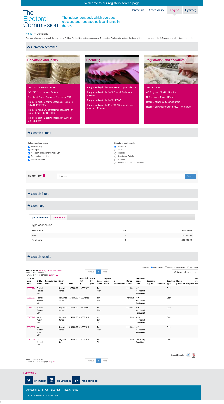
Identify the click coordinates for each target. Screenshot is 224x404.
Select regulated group (38, 143)
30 (57, 275)
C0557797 (31, 298)
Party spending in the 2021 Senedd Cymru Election (112, 87)
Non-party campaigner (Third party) (44, 153)
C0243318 (31, 327)
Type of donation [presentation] (39, 217)
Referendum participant (39, 156)
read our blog (90, 381)
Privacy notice (70, 389)
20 (53, 275)
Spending (119, 153)
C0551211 (31, 308)
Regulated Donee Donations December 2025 (49, 97)
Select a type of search (124, 143)
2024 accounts (153, 87)
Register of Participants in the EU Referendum (168, 107)
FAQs (45, 389)
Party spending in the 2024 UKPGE (104, 100)
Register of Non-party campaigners (163, 102)
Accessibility (156, 10)
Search (190, 176)
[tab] (39, 217)
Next (105, 272)
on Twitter (40, 381)
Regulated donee (36, 159)
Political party (35, 146)
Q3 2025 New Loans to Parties (43, 92)
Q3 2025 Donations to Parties (42, 87)
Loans (118, 150)
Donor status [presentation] (59, 217)
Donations (120, 146)
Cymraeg (190, 10)
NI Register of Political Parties (160, 97)
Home (29, 33)
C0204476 (31, 339)
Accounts (119, 159)
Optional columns (182, 272)
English (174, 10)
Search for (35, 175)
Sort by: (145, 267)
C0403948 (31, 317)
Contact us (137, 10)
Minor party (34, 150)
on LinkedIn (64, 381)
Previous (90, 272)
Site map (56, 389)
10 (50, 275)
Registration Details (124, 156)
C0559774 (31, 288)
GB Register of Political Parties (161, 92)
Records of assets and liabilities (129, 163)
